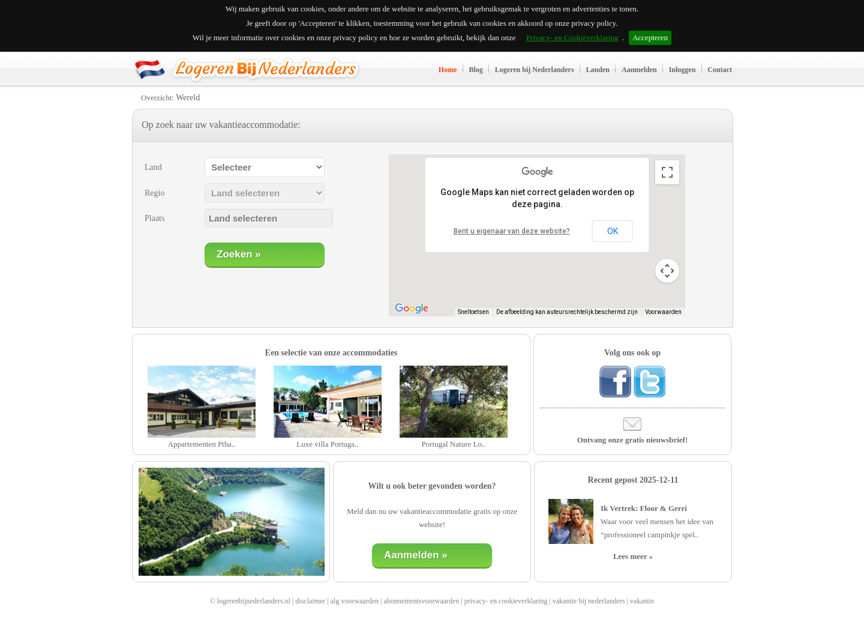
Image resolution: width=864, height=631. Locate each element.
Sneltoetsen (473, 312)
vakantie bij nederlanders (589, 601)
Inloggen (682, 69)
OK (612, 231)
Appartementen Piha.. (202, 443)
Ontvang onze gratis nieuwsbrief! (632, 439)
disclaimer (310, 601)
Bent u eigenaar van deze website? (512, 231)
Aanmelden (639, 69)
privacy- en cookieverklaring (506, 601)
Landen (598, 69)
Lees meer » (633, 556)
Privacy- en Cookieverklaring (572, 37)
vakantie (642, 601)
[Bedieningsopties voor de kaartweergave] (667, 271)
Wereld (188, 97)
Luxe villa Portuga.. (327, 443)
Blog (476, 69)
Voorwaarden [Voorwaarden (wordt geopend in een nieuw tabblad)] (663, 312)
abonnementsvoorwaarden (421, 601)
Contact (719, 69)
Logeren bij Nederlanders (534, 69)
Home (448, 69)
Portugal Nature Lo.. (454, 443)
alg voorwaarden (355, 601)
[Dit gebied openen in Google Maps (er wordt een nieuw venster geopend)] (411, 308)
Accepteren (650, 37)
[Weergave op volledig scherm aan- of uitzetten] (667, 172)
